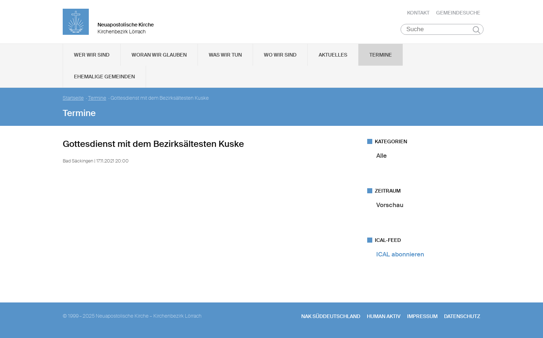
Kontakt (418, 12)
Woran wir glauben (159, 54)
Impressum (422, 316)
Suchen (476, 30)
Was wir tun (225, 54)
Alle (381, 156)
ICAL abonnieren (400, 254)
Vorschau (389, 205)
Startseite (73, 98)
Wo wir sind (280, 54)
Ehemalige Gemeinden (104, 76)
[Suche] (442, 29)
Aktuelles (333, 54)
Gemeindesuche (458, 12)
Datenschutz (462, 316)
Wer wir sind (91, 54)
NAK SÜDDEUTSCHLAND (330, 316)
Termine (380, 54)
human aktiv (384, 316)
